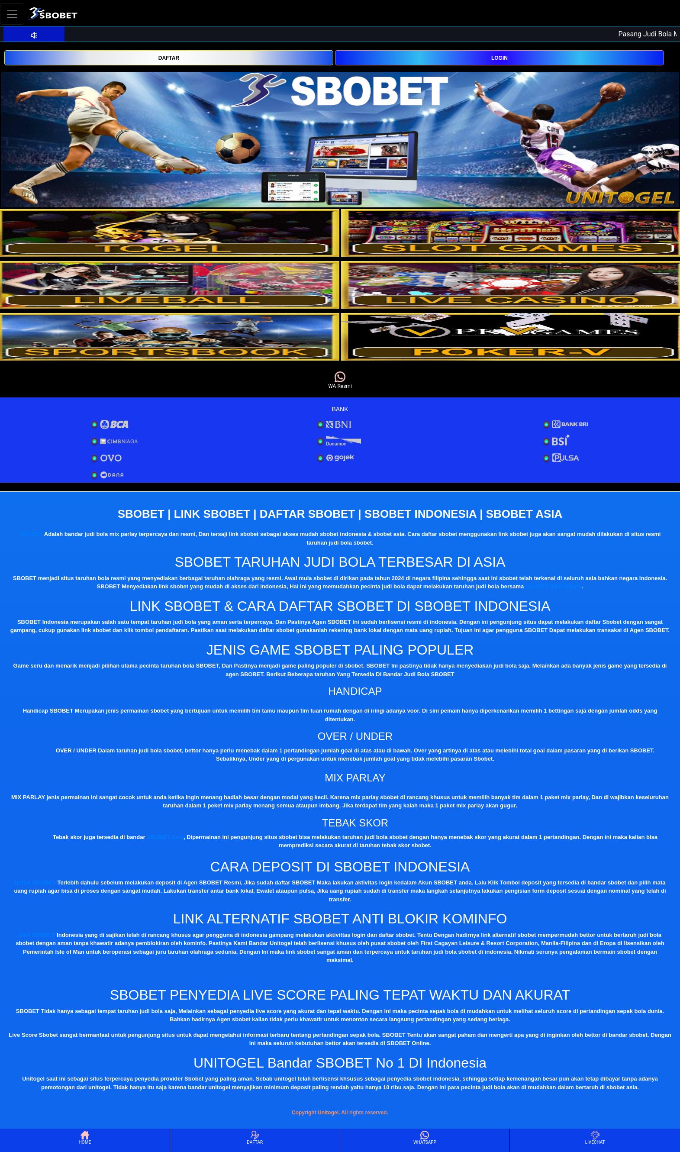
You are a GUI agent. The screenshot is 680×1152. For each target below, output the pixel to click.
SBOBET (31, 534)
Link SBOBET (37, 935)
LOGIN (499, 58)
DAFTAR (168, 58)
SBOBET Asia (165, 837)
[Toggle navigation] (12, 14)
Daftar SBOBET (35, 882)
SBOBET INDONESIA (553, 586)
